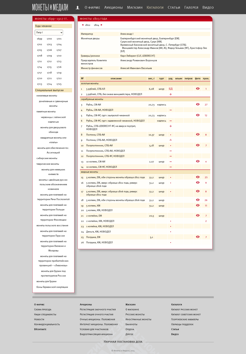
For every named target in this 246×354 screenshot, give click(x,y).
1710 (59, 55)
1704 (59, 44)
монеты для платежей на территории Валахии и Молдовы (53, 246)
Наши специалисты (45, 314)
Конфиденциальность (47, 324)
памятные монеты (46, 111)
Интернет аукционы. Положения (99, 324)
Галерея (191, 7)
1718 (49, 72)
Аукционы (113, 7)
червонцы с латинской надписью (53, 119)
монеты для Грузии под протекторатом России (53, 273)
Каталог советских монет (186, 314)
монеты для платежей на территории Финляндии (53, 217)
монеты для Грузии (46, 281)
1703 (49, 44)
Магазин (135, 7)
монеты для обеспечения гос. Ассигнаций (53, 150)
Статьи (174, 7)
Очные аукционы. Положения (97, 319)
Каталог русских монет (184, 309)
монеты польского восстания (52, 225)
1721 (49, 78)
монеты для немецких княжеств (53, 172)
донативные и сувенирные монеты (53, 103)
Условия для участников (94, 329)
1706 (49, 49)
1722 (59, 78)
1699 (39, 38)
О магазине (132, 309)
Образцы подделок (182, 324)
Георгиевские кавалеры (185, 319)
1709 (49, 55)
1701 (59, 38)
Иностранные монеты (138, 319)
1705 (39, 49)
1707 (58, 49)
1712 (49, 61)
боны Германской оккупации (52, 287)
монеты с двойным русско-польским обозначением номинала (53, 184)
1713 (59, 61)
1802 (87, 25)
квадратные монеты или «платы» (53, 140)
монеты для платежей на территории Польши (53, 207)
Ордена (130, 329)
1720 (39, 78)
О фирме (92, 7)
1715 (49, 66)
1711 (39, 61)
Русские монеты (135, 314)
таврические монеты (47, 163)
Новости (39, 319)
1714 (39, 66)
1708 (39, 55)
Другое (129, 334)
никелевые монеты (46, 95)
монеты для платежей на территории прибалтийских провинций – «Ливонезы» (53, 261)
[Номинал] (49, 32)
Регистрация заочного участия (98, 309)
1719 (59, 72)
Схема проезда (42, 309)
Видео (208, 7)
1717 (39, 72)
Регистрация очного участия (96, 314)
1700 (49, 38)
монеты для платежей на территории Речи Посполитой (53, 197)
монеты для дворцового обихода (53, 130)
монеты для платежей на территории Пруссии (53, 233)
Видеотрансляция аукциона (96, 334)
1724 (49, 83)
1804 (96, 25)
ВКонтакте (40, 329)
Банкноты (131, 324)
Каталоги (155, 7)
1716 (59, 66)
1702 (39, 44)
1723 (39, 83)
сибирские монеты (46, 158)
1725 (58, 83)
